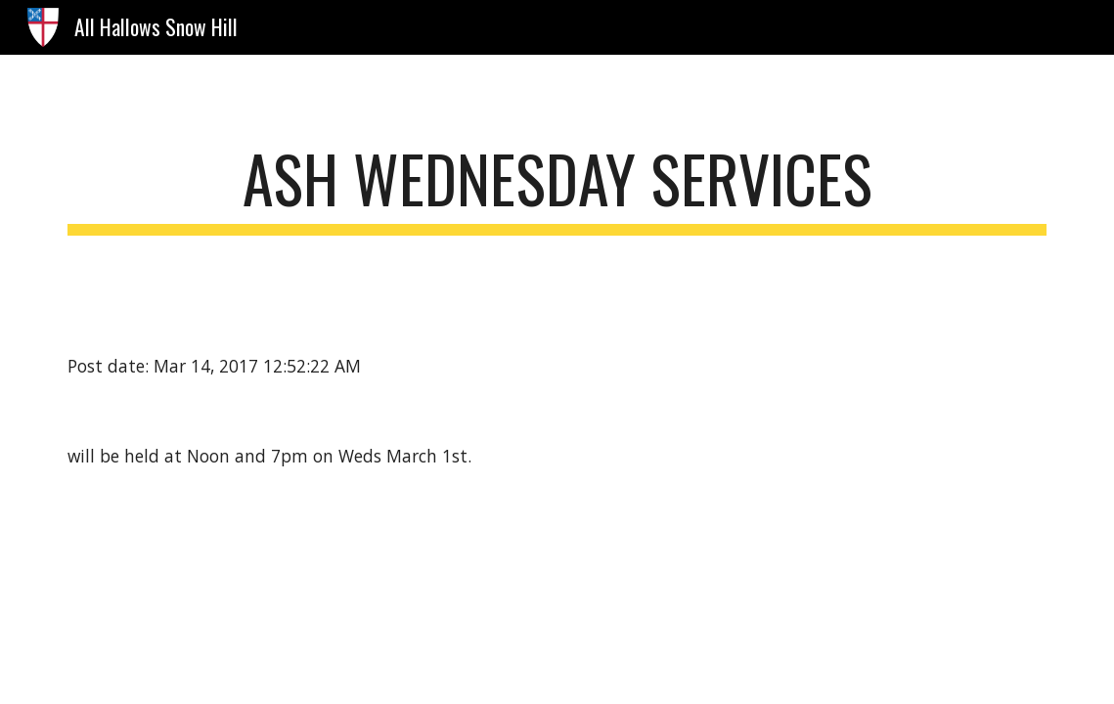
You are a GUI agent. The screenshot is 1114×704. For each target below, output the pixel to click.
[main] (557, 188)
